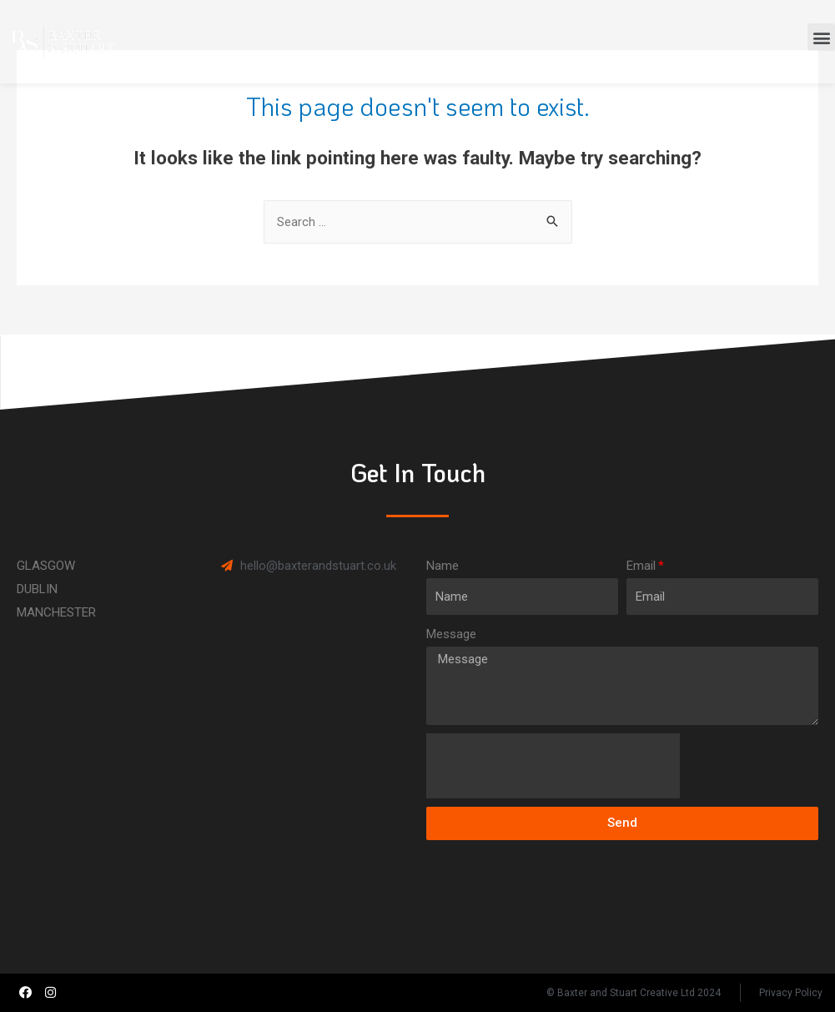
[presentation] (553, 765)
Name (442, 565)
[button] (821, 37)
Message (451, 634)
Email (641, 565)
